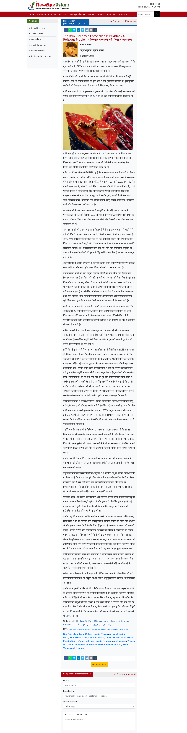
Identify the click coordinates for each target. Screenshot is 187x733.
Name (66, 680)
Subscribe (122, 14)
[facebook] (66, 30)
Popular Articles (38, 50)
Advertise (111, 14)
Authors (41, 14)
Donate (100, 14)
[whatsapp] (70, 30)
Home (31, 14)
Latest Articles (37, 33)
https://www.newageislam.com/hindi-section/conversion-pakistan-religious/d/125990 (99, 629)
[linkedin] (78, 30)
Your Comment (70, 701)
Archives (63, 14)
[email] (91, 30)
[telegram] (82, 30)
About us (52, 14)
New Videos (36, 39)
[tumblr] (95, 30)
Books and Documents (41, 56)
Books (91, 14)
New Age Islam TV (77, 14)
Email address (70, 691)
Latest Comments (38, 45)
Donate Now (99, 664)
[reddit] (86, 30)
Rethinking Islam (38, 28)
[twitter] (74, 30)
